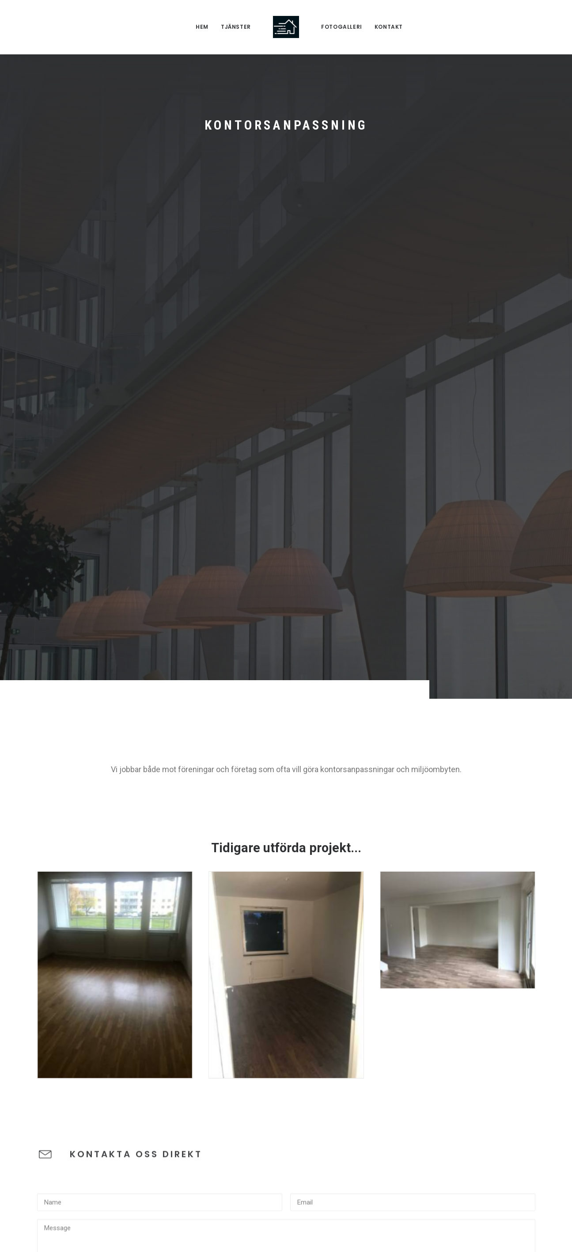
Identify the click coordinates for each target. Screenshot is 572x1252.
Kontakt (389, 27)
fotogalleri (341, 27)
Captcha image (60, 855)
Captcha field (58, 895)
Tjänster (236, 27)
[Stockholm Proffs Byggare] (286, 27)
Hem (202, 27)
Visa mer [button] (309, 1065)
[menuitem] (202, 27)
